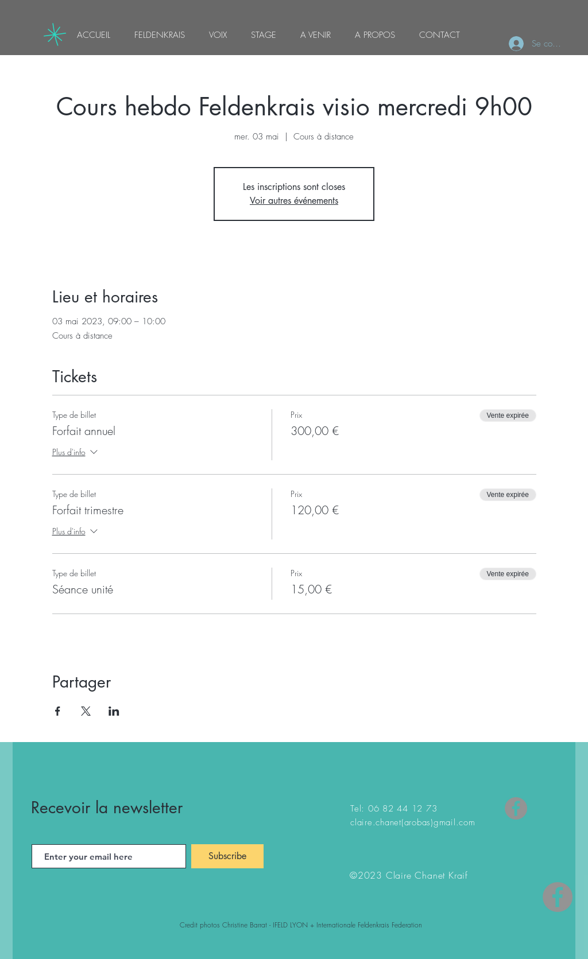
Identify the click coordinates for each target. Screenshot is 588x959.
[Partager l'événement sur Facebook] (57, 711)
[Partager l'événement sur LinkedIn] (114, 711)
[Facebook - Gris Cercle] (557, 897)
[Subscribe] (227, 856)
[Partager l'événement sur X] (85, 711)
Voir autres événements (294, 201)
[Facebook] (516, 808)
